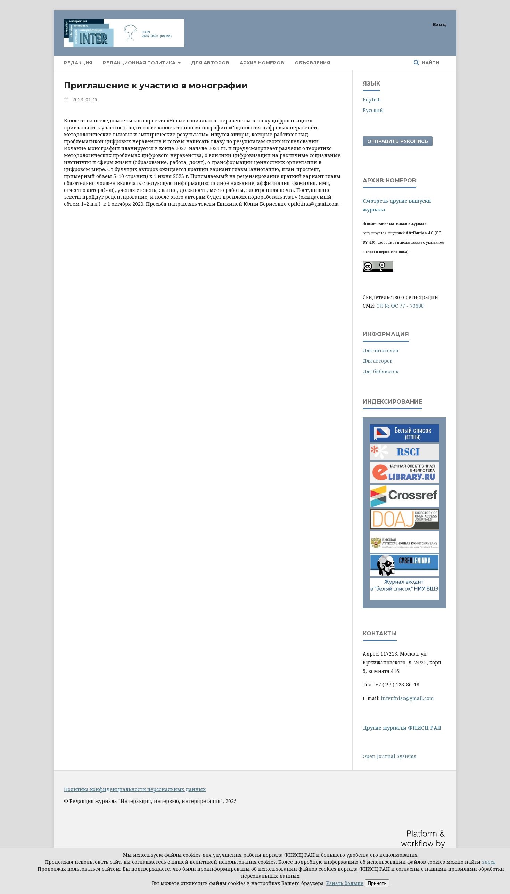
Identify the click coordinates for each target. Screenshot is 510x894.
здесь (489, 862)
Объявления (312, 62)
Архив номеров (262, 62)
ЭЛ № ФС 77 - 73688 (400, 305)
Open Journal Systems (389, 756)
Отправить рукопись (397, 141)
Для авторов (210, 62)
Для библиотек (380, 371)
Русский (373, 110)
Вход (439, 24)
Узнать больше (344, 883)
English (372, 99)
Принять (377, 883)
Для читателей (380, 350)
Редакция (78, 62)
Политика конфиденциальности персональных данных (135, 789)
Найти (429, 62)
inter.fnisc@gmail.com (407, 698)
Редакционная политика (140, 62)
